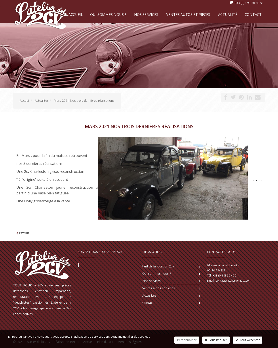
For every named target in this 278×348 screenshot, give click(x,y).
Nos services (146, 14)
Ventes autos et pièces (188, 14)
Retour (24, 233)
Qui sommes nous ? (108, 14)
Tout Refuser (216, 340)
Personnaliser (186, 340)
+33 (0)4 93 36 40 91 (249, 3)
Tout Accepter (247, 340)
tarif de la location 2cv (158, 266)
